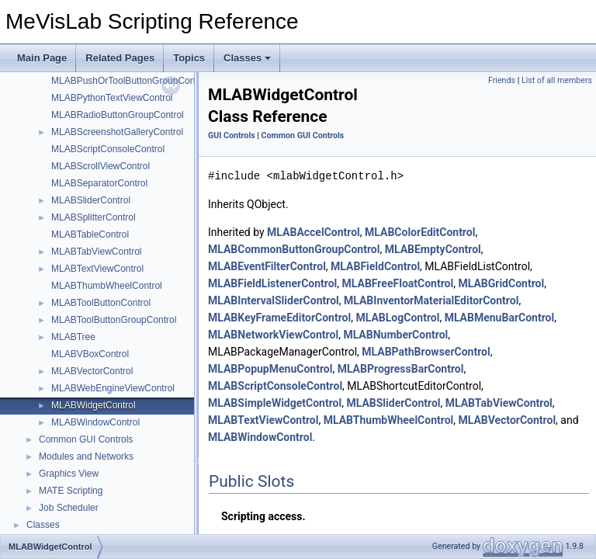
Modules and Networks (86, 456)
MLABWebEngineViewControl (113, 388)
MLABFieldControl (375, 266)
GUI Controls (231, 135)
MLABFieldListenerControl (272, 283)
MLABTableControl (90, 234)
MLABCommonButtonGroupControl (293, 249)
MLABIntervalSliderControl (273, 300)
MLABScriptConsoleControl (108, 149)
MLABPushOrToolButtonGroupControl (129, 80)
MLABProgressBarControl (401, 369)
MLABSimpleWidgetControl (274, 403)
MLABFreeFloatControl (398, 283)
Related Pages (119, 58)
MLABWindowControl (95, 422)
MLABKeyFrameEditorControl (279, 317)
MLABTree (73, 337)
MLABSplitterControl (93, 217)
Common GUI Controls (86, 439)
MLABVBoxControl (90, 354)
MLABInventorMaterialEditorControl (431, 300)
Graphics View (69, 473)
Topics (189, 58)
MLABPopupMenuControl (270, 369)
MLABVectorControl (92, 371)
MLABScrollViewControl (100, 166)
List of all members (557, 80)
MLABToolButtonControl (101, 302)
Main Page (42, 58)
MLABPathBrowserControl (426, 351)
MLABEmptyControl (433, 249)
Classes (247, 58)
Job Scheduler (69, 507)
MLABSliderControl (90, 200)
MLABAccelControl (313, 232)
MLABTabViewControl (96, 251)
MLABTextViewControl (97, 268)
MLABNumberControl (395, 334)
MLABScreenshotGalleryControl (117, 132)
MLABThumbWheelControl (106, 285)
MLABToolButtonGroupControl (113, 319)
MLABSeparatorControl (99, 183)
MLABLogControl (397, 317)
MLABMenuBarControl (500, 317)
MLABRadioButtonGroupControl (117, 114)
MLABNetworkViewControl (273, 334)
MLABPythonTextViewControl (112, 97)
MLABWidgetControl (93, 405)
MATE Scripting (70, 490)
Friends (501, 80)
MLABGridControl (501, 283)
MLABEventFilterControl (267, 266)
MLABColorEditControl (420, 232)
